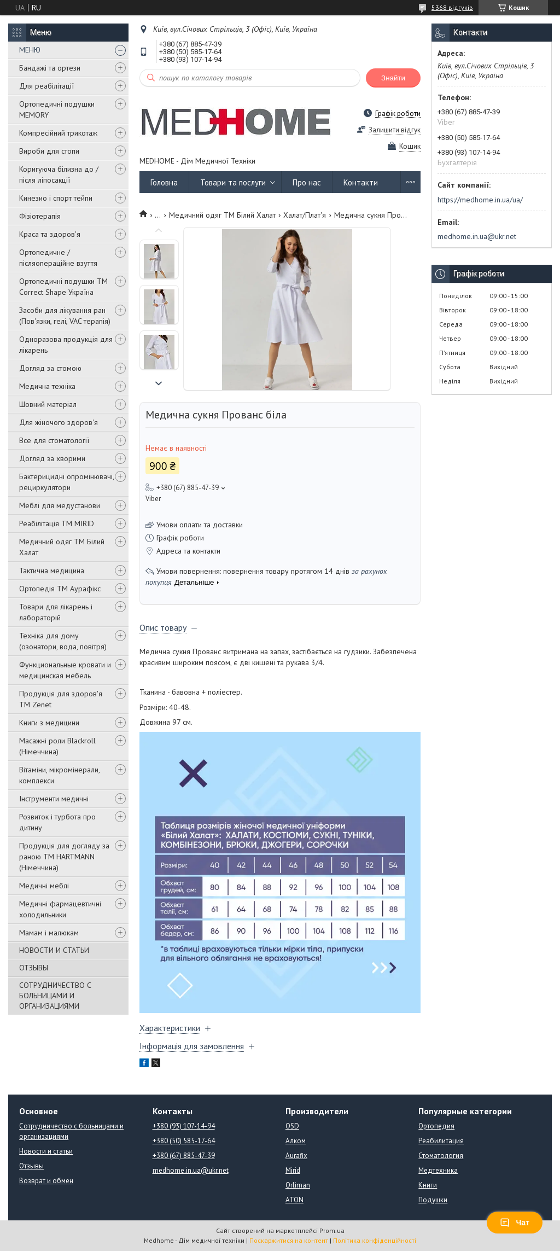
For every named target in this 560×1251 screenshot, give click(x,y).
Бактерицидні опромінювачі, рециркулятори (66, 482)
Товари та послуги (233, 182)
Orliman (297, 1185)
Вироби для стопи (49, 151)
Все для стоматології (54, 440)
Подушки (432, 1200)
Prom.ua (332, 1230)
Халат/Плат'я (304, 215)
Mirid (292, 1170)
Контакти (360, 182)
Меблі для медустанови (59, 505)
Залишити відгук (395, 130)
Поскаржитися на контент (288, 1240)
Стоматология (440, 1155)
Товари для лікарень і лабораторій (55, 612)
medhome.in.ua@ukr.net (477, 236)
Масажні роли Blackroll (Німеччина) (57, 746)
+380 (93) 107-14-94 (184, 1126)
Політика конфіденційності (374, 1240)
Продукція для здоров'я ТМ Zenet (60, 699)
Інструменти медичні (54, 799)
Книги (427, 1185)
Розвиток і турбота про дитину (57, 822)
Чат (514, 1222)
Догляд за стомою (50, 368)
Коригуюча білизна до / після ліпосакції (58, 174)
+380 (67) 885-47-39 (184, 1155)
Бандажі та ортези (49, 68)
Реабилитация (441, 1140)
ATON (294, 1200)
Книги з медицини (49, 723)
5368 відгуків (452, 7)
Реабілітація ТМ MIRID (56, 523)
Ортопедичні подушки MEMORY (57, 109)
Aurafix (296, 1155)
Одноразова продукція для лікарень (66, 344)
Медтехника (438, 1170)
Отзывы (31, 1166)
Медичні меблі (44, 886)
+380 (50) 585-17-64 (184, 1140)
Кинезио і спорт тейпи (55, 198)
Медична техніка (47, 386)
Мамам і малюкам (49, 933)
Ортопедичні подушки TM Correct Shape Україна (63, 286)
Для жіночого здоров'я (58, 422)
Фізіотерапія (40, 216)
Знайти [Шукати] (393, 78)
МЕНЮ (29, 50)
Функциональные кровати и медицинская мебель (65, 670)
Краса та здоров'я (49, 234)
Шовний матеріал (48, 404)
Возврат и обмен (46, 1180)
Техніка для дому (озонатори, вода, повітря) (63, 641)
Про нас (307, 182)
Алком (295, 1140)
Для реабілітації (46, 86)
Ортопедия (436, 1126)
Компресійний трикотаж (58, 133)
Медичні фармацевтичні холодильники (60, 909)
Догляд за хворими (52, 458)
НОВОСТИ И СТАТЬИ (54, 950)
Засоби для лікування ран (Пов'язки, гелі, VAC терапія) (64, 315)
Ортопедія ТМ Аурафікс (60, 589)
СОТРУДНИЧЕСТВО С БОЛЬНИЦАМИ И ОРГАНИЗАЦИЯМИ (55, 995)
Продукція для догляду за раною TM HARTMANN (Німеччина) (64, 856)
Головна (164, 182)
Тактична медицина (51, 570)
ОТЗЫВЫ (33, 968)
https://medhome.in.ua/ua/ (480, 200)
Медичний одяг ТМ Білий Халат (61, 547)
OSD (292, 1126)
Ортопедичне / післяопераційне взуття (58, 257)
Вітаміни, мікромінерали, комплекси (59, 775)
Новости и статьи (46, 1151)
